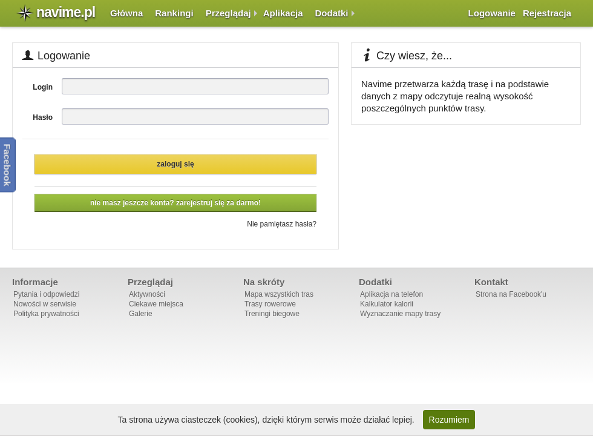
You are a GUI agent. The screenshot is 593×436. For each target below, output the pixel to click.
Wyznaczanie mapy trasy (400, 313)
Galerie (140, 313)
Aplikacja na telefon (391, 294)
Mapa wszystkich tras (278, 294)
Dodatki (332, 13)
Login (43, 87)
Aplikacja (283, 13)
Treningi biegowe (272, 313)
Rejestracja (547, 13)
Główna (126, 13)
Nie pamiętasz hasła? (281, 224)
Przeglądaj (228, 13)
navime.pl (65, 12)
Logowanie (492, 13)
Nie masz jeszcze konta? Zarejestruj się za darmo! (175, 203)
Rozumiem (449, 419)
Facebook (7, 165)
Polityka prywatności (46, 313)
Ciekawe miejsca (156, 304)
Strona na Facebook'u (511, 294)
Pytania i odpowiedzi (46, 294)
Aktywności (147, 294)
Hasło (43, 117)
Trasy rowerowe (270, 304)
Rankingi (174, 13)
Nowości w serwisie (44, 304)
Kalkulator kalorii (386, 304)
